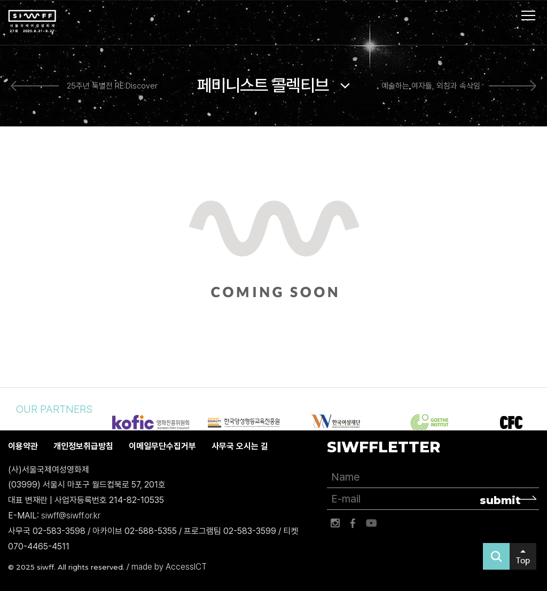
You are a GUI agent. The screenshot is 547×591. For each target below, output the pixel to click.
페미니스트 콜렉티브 (263, 85)
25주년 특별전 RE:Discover (112, 86)
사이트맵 (528, 15)
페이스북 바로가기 (353, 523)
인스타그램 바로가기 (335, 523)
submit (500, 500)
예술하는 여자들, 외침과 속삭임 (430, 86)
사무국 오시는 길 (240, 446)
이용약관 (23, 446)
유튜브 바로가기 (371, 523)
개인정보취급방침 (83, 446)
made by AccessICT (169, 567)
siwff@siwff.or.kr (70, 515)
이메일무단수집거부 (162, 446)
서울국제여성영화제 (32, 21)
